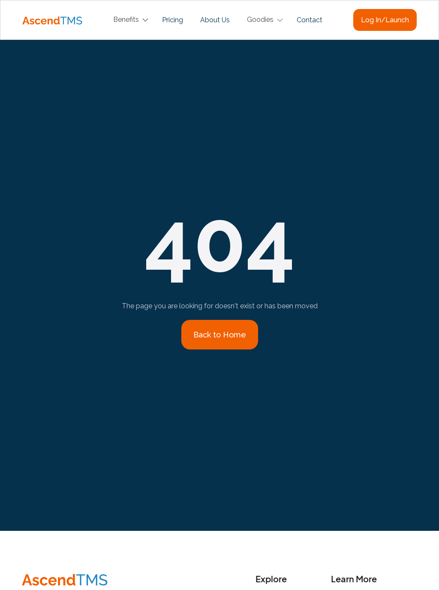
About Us (215, 20)
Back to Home (219, 334)
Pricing (172, 20)
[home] (52, 19)
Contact (309, 20)
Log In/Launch (385, 20)
